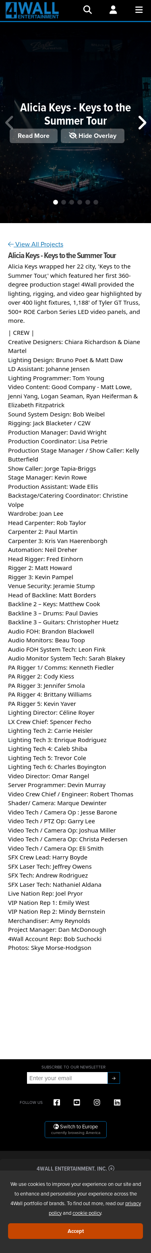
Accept (76, 1231)
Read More (34, 135)
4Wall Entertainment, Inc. (75, 1168)
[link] (22, 266)
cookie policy (86, 1212)
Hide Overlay (92, 135)
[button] (55, 202)
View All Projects (35, 244)
